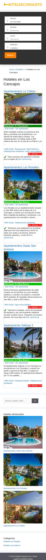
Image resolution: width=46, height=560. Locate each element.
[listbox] (25, 48)
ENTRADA (13, 27)
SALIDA (12, 36)
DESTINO (13, 18)
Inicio (11, 69)
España (19, 69)
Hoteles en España (11, 541)
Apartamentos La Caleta (19, 91)
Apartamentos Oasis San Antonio (17, 451)
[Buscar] (35, 400)
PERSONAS (13, 44)
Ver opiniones (21, 129)
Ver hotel (10, 129)
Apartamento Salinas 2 (18, 325)
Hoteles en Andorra (11, 545)
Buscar (10, 55)
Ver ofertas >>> (35, 154)
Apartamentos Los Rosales (21, 167)
